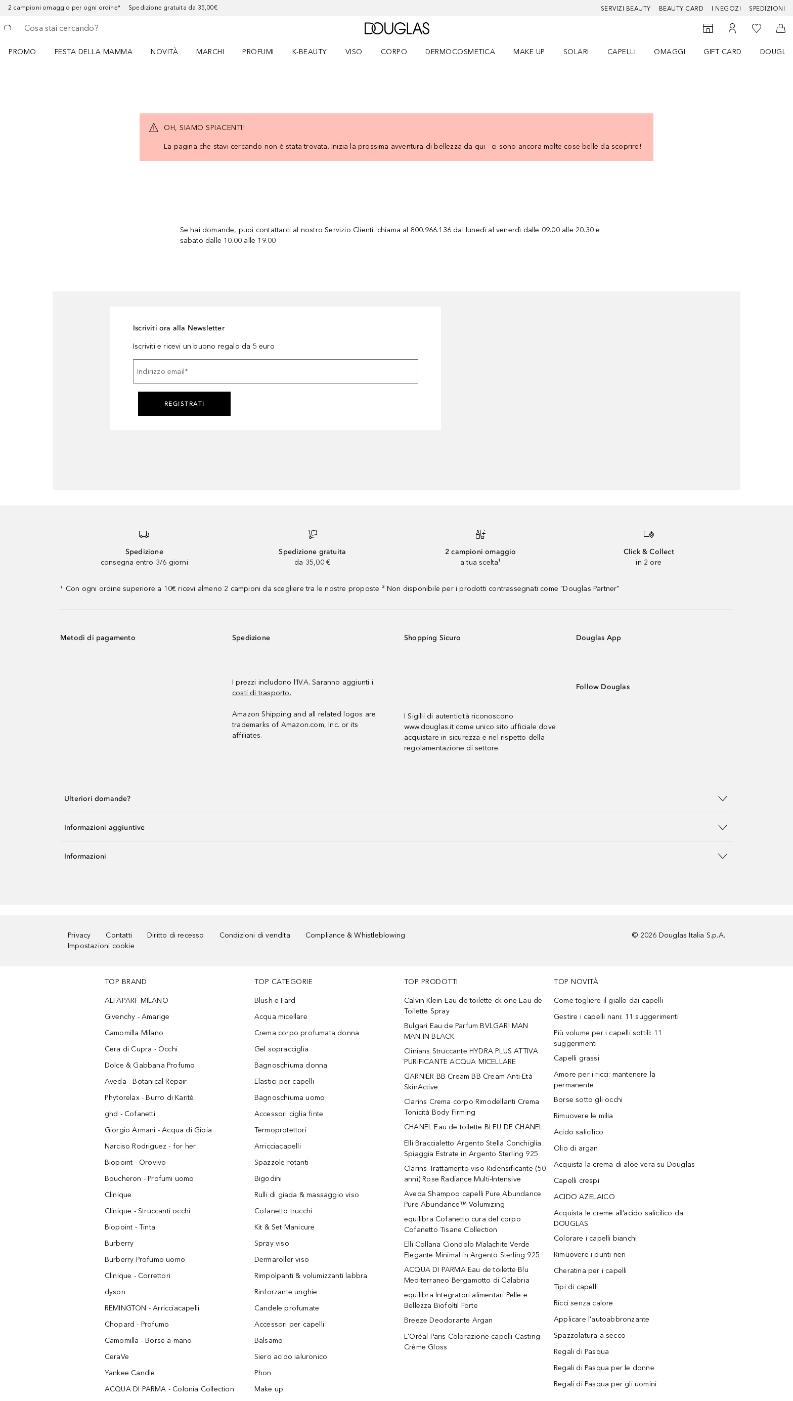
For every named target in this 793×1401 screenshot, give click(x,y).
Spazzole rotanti (281, 1162)
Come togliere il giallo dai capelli (608, 1000)
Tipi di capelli (576, 1287)
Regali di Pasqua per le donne (604, 1368)
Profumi (258, 52)
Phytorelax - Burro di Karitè (149, 1097)
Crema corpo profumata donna (306, 1033)
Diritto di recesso (175, 935)
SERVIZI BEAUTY (626, 8)
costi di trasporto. (261, 693)
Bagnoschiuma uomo (289, 1097)
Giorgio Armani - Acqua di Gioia (158, 1130)
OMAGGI (669, 52)
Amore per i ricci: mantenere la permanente (604, 1079)
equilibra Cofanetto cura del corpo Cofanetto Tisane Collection (462, 1224)
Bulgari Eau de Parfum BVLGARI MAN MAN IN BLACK (466, 1031)
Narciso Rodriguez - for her (150, 1146)
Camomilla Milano (134, 1033)
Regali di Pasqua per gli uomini (605, 1384)
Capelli (621, 52)
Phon (263, 1373)
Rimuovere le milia (583, 1116)
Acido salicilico (578, 1132)
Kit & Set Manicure (284, 1227)
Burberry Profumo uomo (145, 1259)
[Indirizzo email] (275, 371)
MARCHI (210, 52)
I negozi (726, 8)
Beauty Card (681, 8)
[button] (396, 798)
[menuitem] (29, 52)
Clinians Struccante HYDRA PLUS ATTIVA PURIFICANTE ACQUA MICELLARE (471, 1056)
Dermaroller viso (281, 1259)
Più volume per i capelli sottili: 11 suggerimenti (608, 1038)
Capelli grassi (576, 1058)
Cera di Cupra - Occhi (141, 1049)
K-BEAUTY (309, 52)
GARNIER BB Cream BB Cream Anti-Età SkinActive (468, 1081)
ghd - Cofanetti (130, 1114)
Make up (529, 52)
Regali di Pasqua (581, 1351)
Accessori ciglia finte (288, 1114)
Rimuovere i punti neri (590, 1254)
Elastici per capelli (284, 1081)
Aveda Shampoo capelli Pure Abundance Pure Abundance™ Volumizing (472, 1199)
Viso (354, 52)
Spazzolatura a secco (590, 1335)
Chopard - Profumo (137, 1324)
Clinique (118, 1195)
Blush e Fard (274, 1000)
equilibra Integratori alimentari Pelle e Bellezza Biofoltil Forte (465, 1300)
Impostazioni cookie (101, 946)
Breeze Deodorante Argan (448, 1320)
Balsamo (268, 1340)
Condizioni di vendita (254, 935)
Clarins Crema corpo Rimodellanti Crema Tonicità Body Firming (472, 1107)
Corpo (394, 52)
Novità (164, 52)
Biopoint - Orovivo (135, 1162)
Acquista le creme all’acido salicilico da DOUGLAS (618, 1218)
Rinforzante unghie (286, 1292)
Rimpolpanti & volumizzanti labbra (311, 1275)
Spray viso (271, 1243)
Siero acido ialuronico (290, 1356)
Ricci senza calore (583, 1303)
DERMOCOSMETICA (460, 52)
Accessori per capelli (289, 1324)
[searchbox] (98, 28)
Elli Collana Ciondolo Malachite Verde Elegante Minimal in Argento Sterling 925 (472, 1249)
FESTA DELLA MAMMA (94, 52)
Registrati (184, 403)
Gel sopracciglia (281, 1049)
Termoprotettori (280, 1130)
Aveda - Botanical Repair (146, 1081)
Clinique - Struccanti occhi (147, 1211)
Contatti (119, 935)
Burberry (119, 1243)
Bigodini (268, 1178)
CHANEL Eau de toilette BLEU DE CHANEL (473, 1127)
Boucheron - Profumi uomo (149, 1178)
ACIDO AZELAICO (584, 1197)
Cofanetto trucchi (283, 1211)
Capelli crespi (576, 1180)
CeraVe (117, 1356)
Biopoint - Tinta (130, 1227)
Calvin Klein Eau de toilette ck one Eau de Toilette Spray (473, 1005)
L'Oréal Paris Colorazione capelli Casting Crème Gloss (472, 1341)
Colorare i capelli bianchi (595, 1238)
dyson (115, 1292)
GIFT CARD (722, 52)
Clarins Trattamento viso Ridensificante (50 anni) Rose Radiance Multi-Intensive (475, 1173)
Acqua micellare (280, 1016)
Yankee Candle (130, 1373)
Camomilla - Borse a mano (148, 1340)
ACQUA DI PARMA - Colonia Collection (169, 1389)
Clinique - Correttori (137, 1275)
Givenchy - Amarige (137, 1016)
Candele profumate (286, 1308)
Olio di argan (576, 1148)
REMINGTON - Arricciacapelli (152, 1308)
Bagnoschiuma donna (291, 1065)
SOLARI (576, 52)
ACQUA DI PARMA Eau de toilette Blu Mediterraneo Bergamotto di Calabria (467, 1275)
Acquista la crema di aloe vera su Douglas (624, 1164)
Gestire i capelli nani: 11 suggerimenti (616, 1016)
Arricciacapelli (277, 1146)
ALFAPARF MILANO (136, 1000)
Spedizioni (767, 8)
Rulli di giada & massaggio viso (306, 1195)
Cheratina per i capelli (590, 1270)
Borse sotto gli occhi (588, 1099)
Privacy (79, 935)
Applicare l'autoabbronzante (601, 1319)
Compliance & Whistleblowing (355, 935)
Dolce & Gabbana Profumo (150, 1065)
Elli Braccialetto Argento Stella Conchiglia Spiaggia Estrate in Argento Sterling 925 (473, 1148)
